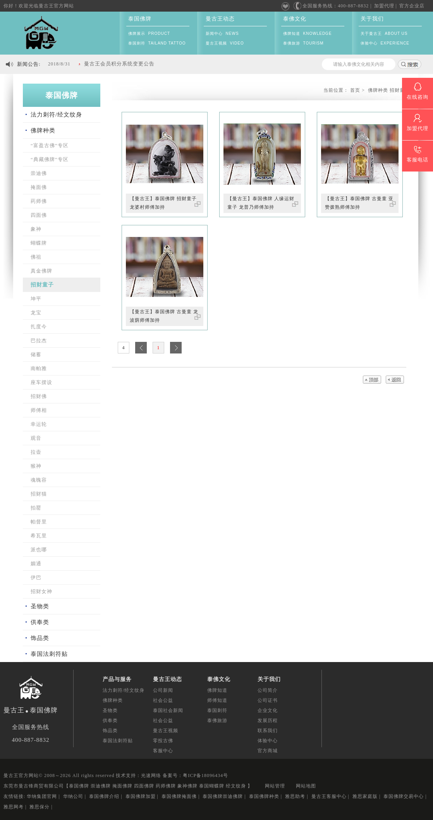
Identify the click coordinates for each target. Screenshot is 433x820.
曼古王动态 (220, 19)
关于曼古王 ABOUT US (384, 33)
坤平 (36, 299)
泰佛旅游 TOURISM (303, 43)
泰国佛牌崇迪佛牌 (223, 796)
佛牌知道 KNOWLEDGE (307, 33)
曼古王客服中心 (329, 796)
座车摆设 (41, 382)
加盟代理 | (385, 6)
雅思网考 (13, 807)
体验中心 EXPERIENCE (385, 43)
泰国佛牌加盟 (140, 796)
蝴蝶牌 (39, 243)
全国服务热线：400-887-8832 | (332, 6)
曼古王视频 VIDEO (225, 43)
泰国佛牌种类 (264, 796)
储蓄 (36, 354)
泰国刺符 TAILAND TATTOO (157, 43)
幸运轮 (39, 424)
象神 (36, 229)
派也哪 (39, 549)
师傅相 (39, 410)
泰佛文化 (294, 19)
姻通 (36, 563)
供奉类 (40, 622)
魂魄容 (39, 480)
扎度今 (39, 326)
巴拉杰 (39, 340)
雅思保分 (39, 807)
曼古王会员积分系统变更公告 (119, 64)
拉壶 (36, 452)
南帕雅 (39, 368)
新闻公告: (29, 64)
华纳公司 (73, 796)
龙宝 (36, 313)
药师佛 (39, 201)
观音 (36, 438)
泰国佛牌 (139, 19)
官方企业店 (411, 6)
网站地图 (306, 786)
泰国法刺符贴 (49, 654)
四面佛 (39, 215)
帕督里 (39, 522)
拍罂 (36, 508)
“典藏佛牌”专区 (50, 159)
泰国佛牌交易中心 (403, 796)
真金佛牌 (41, 271)
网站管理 (275, 786)
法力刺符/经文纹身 (56, 115)
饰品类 (40, 638)
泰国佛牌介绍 (104, 796)
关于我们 (372, 19)
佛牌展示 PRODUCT (149, 33)
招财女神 (41, 591)
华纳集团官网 (42, 796)
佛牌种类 (43, 130)
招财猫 (39, 494)
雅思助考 (295, 796)
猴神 (36, 466)
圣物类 (40, 606)
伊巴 (36, 577)
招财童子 (42, 285)
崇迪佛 (39, 173)
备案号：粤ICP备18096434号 (195, 775)
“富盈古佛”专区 (50, 145)
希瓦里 (39, 536)
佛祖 (36, 257)
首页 (355, 90)
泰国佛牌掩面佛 (179, 796)
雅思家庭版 (365, 796)
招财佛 (39, 396)
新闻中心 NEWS (222, 33)
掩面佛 (39, 187)
